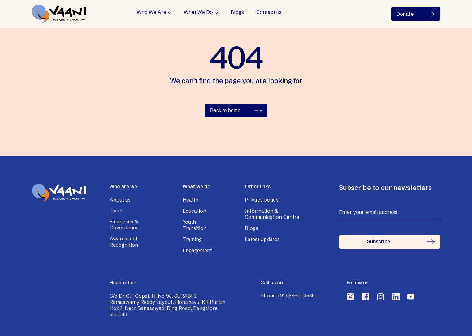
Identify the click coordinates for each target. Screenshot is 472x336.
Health (190, 200)
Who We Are (151, 12)
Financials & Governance (124, 225)
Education (194, 211)
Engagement (197, 250)
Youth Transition (194, 225)
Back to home (236, 110)
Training (192, 239)
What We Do (198, 12)
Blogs (237, 12)
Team (116, 210)
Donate (415, 14)
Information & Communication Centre (272, 214)
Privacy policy (262, 200)
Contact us (269, 12)
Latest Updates (262, 239)
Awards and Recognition (124, 242)
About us (120, 200)
